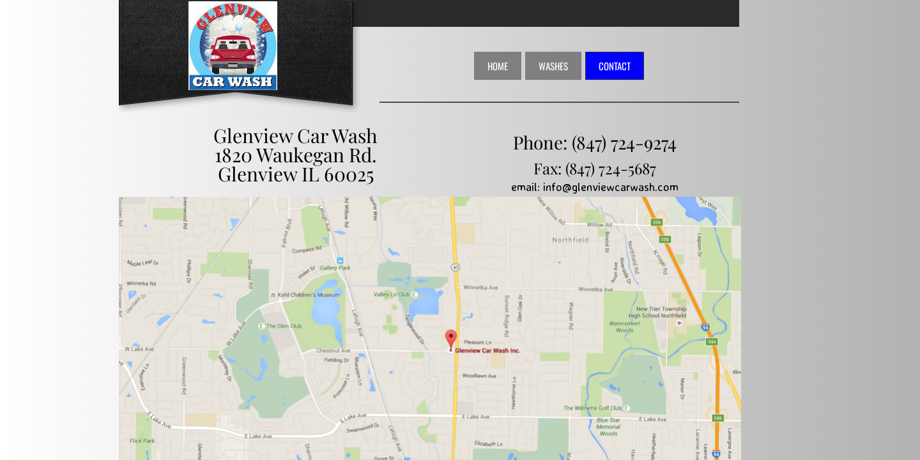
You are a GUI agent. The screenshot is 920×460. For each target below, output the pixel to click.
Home (497, 66)
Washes (553, 66)
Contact (615, 66)
